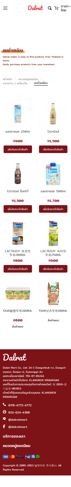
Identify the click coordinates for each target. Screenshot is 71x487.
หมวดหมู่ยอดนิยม (29, 79)
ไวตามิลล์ (53, 132)
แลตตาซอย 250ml (17, 132)
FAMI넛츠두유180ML (53, 311)
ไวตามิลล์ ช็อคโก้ (17, 191)
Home (19, 481)
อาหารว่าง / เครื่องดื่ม (15, 83)
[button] (66, 8)
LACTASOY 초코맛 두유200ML (17, 253)
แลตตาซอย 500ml (53, 191)
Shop (34, 481)
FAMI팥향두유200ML (17, 311)
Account (50, 481)
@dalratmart (17, 419)
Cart (64, 481)
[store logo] (35, 8)
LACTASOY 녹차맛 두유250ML (53, 253)
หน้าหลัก (8, 79)
